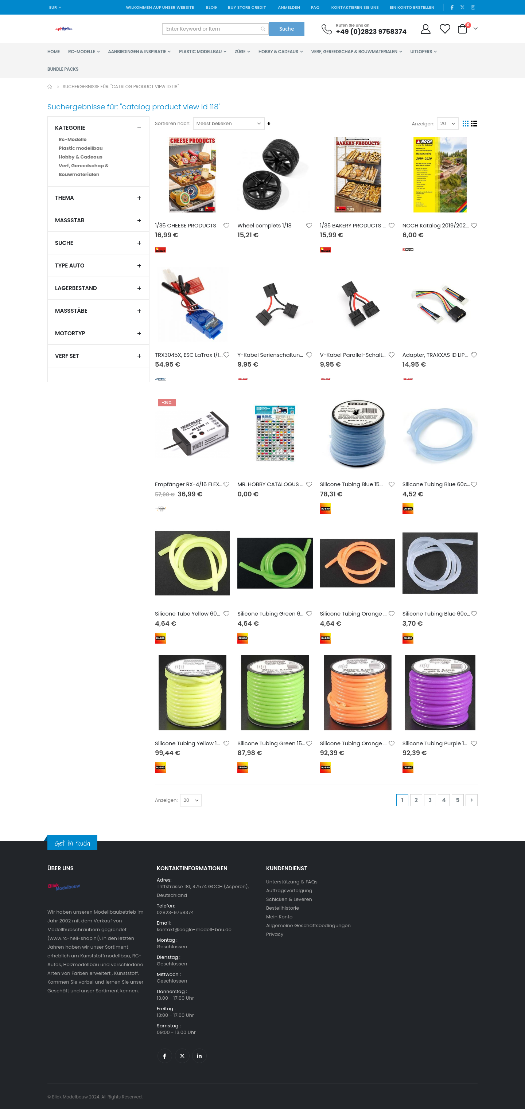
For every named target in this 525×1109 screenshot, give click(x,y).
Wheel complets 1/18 (266, 225)
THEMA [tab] (98, 198)
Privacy (274, 932)
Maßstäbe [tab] (98, 311)
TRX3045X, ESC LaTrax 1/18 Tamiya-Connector (190, 354)
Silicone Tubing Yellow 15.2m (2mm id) (190, 741)
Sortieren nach (174, 123)
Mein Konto (279, 915)
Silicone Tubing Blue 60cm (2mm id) (436, 612)
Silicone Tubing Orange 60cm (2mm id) (354, 612)
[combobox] (215, 29)
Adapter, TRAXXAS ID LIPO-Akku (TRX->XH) (436, 354)
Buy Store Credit (247, 7)
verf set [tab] (98, 356)
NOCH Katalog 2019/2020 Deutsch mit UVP (436, 225)
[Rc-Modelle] (98, 139)
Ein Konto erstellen (412, 7)
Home (49, 86)
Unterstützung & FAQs (292, 880)
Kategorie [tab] (98, 128)
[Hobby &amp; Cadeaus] (98, 157)
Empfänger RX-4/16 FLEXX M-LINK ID (190, 483)
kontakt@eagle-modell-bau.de (194, 928)
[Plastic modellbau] (98, 148)
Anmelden (289, 7)
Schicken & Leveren (289, 897)
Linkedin (199, 1054)
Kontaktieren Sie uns (355, 7)
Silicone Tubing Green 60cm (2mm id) (272, 612)
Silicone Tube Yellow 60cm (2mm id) (190, 612)
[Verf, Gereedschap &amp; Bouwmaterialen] (98, 170)
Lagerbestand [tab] (98, 288)
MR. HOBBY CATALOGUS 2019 (272, 483)
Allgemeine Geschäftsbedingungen (308, 924)
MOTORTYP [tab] (98, 333)
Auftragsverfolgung (289, 889)
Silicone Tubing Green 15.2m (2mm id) (272, 741)
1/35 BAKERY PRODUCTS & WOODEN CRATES (354, 225)
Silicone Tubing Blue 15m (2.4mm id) (354, 483)
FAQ (315, 7)
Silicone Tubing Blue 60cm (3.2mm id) (436, 483)
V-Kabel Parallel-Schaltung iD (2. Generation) (354, 354)
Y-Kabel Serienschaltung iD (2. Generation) (272, 354)
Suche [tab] (98, 243)
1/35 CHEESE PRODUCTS (187, 225)
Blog (211, 7)
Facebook (165, 1054)
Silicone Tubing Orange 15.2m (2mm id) (354, 741)
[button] (228, 224)
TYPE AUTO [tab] (98, 265)
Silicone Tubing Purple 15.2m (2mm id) (436, 741)
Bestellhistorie (282, 906)
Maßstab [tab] (98, 220)
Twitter (182, 1054)
